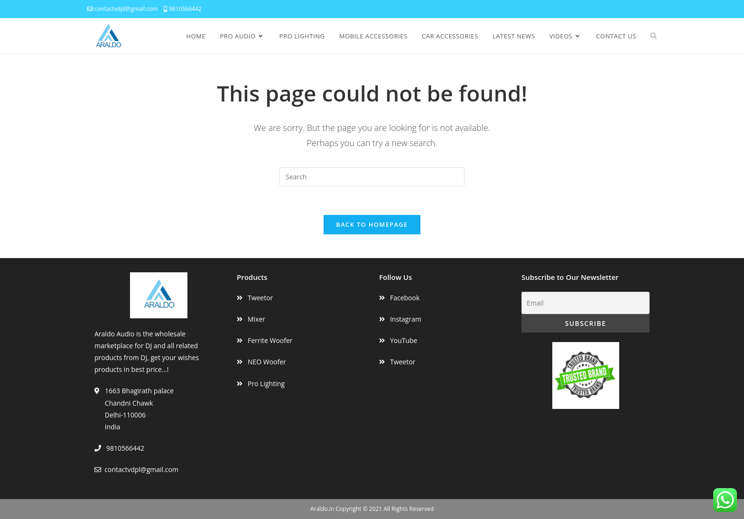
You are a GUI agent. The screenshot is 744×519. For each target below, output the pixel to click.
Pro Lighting (266, 383)
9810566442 (183, 9)
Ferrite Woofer (270, 340)
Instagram (405, 319)
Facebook (404, 297)
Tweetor (260, 297)
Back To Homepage (372, 224)
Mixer (256, 319)
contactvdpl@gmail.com (122, 9)
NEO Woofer (267, 361)
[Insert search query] (372, 176)
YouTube (404, 340)
